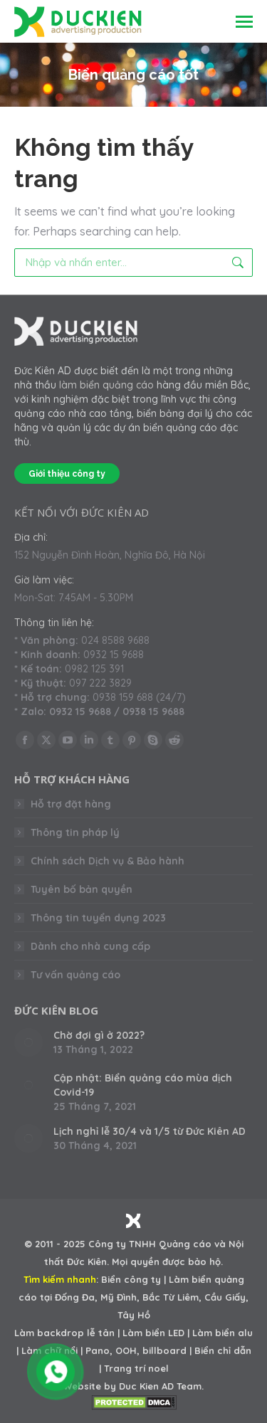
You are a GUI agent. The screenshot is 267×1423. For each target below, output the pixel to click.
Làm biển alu (222, 1332)
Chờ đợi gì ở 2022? (99, 1035)
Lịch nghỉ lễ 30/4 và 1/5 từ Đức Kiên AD (149, 1131)
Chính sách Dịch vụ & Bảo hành (107, 861)
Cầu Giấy (225, 1297)
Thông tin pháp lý (75, 832)
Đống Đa (75, 1297)
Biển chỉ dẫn (222, 1350)
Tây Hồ (133, 1315)
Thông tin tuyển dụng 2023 (98, 917)
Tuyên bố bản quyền (81, 889)
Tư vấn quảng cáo (75, 974)
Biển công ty (131, 1279)
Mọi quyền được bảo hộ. (167, 1261)
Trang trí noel (136, 1368)
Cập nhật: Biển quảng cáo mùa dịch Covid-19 (142, 1085)
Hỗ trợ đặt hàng (71, 804)
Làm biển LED (153, 1332)
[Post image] (28, 1042)
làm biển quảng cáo (106, 385)
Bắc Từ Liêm (170, 1297)
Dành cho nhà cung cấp (90, 946)
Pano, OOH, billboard (136, 1350)
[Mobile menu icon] (244, 22)
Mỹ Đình (118, 1297)
